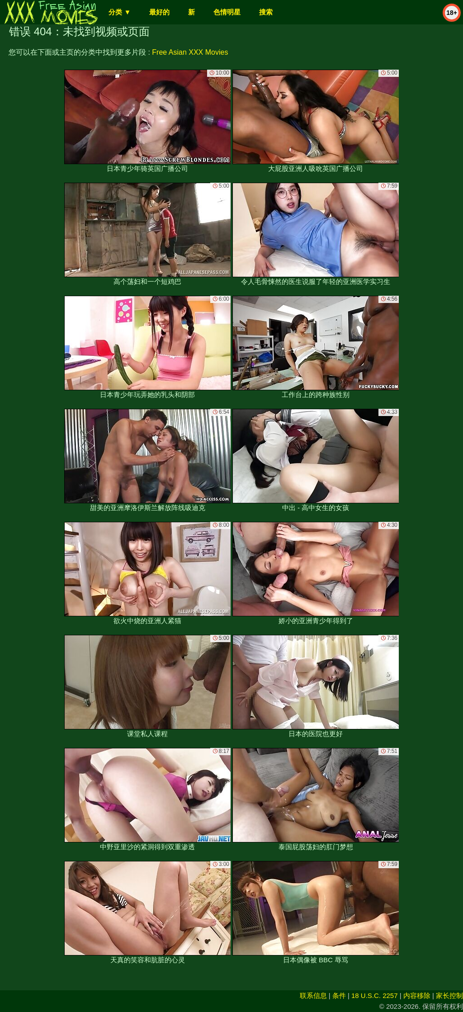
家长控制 (449, 995)
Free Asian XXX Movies (190, 52)
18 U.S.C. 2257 (374, 995)
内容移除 (416, 995)
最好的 (159, 12)
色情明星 (227, 12)
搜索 (266, 12)
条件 (339, 995)
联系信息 (313, 995)
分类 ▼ (120, 12)
